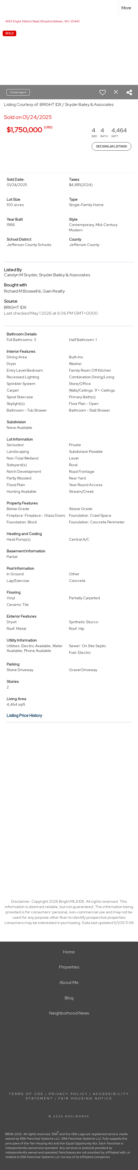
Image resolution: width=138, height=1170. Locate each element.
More (126, 8)
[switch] (102, 92)
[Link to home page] (9, 8)
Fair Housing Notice (85, 1098)
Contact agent (18, 92)
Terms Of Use (26, 1094)
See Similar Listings (111, 146)
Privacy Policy (68, 1094)
